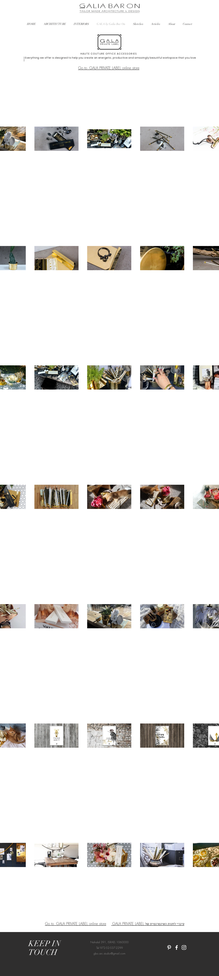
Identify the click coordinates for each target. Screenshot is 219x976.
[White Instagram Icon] (184, 947)
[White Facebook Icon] (176, 947)
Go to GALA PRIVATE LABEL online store (108, 68)
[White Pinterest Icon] (169, 947)
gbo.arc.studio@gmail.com (109, 953)
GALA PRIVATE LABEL (128, 923)
